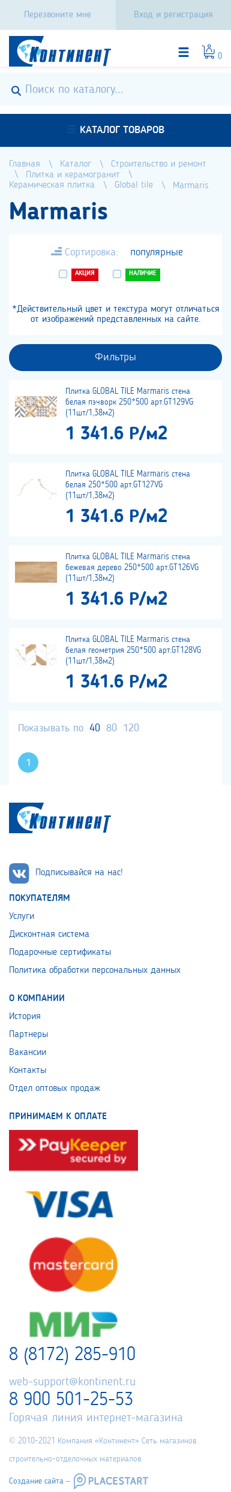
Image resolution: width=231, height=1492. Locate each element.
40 (94, 728)
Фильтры (115, 357)
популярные (156, 252)
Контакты (27, 1070)
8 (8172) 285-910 (72, 1355)
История (25, 1016)
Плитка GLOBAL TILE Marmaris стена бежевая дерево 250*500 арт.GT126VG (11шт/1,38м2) (132, 568)
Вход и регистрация (173, 15)
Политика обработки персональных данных (95, 970)
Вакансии (27, 1052)
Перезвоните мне (57, 15)
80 (111, 728)
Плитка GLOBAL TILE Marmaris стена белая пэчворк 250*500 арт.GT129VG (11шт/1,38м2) (129, 402)
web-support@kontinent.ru (72, 1382)
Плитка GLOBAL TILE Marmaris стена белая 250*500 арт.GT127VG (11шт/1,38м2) (127, 485)
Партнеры (28, 1034)
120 (131, 728)
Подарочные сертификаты (60, 952)
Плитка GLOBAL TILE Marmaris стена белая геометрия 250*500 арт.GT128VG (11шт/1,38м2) (133, 650)
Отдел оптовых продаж (54, 1088)
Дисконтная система (49, 934)
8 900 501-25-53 (71, 1400)
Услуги (21, 916)
